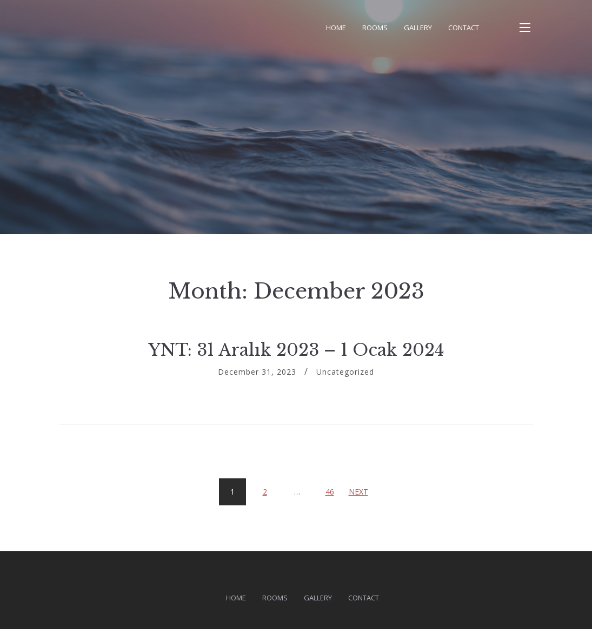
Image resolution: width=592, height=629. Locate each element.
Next (358, 491)
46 (334, 487)
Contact (463, 27)
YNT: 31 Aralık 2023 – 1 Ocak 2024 (296, 350)
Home (336, 27)
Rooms (375, 27)
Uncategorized (345, 372)
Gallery (418, 27)
